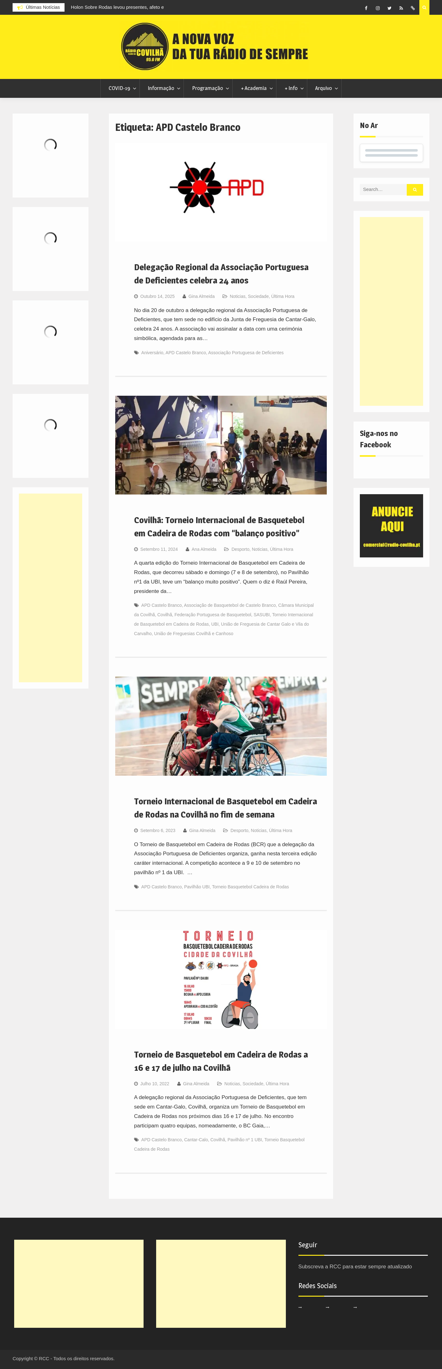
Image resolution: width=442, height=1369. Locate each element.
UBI (214, 624)
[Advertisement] (391, 311)
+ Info (291, 88)
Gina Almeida (202, 296)
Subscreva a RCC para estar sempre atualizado (355, 1267)
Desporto (240, 549)
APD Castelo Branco (186, 352)
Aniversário (152, 352)
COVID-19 (119, 88)
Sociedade (258, 296)
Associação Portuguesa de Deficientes (246, 352)
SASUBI (262, 614)
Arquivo (323, 88)
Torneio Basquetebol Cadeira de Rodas (250, 886)
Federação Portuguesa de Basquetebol (212, 614)
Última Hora (282, 296)
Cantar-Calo (196, 1139)
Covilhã (164, 614)
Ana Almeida (204, 549)
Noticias (238, 296)
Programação (207, 88)
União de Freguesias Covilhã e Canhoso (193, 633)
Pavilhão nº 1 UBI (245, 1139)
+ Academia (254, 88)
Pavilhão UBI (197, 886)
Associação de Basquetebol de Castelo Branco (230, 605)
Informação (161, 88)
